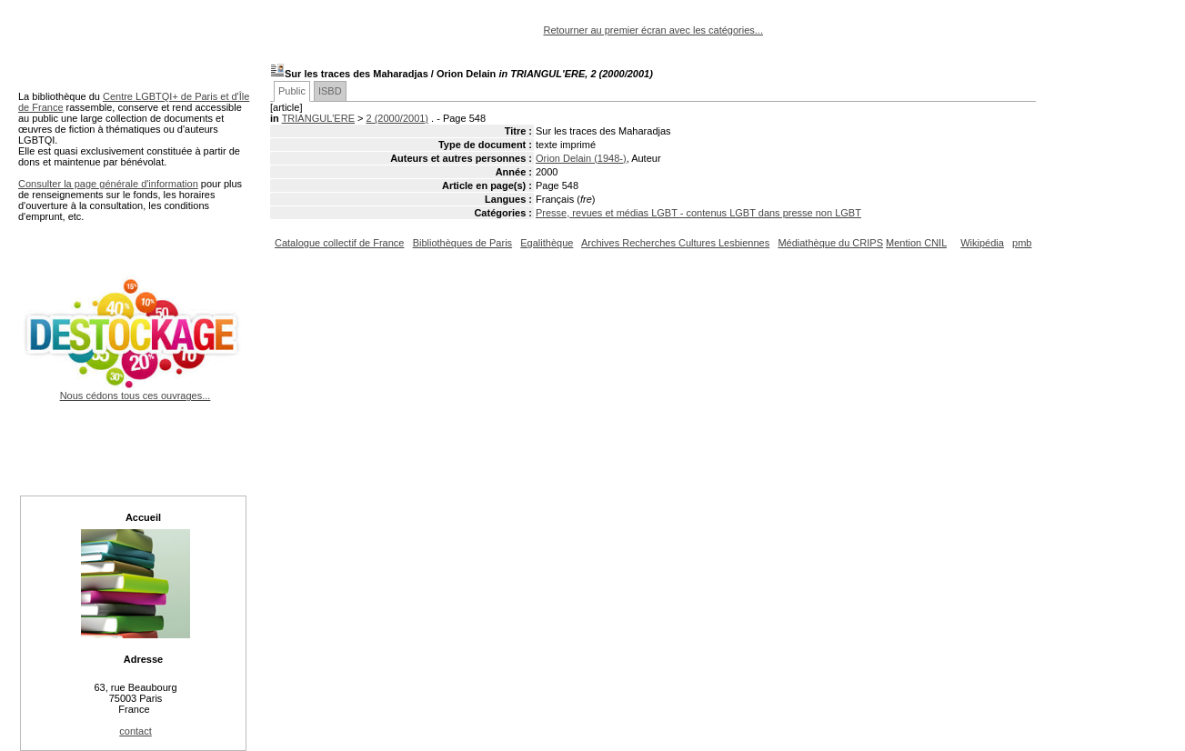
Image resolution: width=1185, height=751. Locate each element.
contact (135, 731)
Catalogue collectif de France (339, 242)
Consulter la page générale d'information (108, 183)
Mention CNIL (916, 242)
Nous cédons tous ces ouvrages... (135, 390)
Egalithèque (546, 242)
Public (292, 90)
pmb (1021, 242)
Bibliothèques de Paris (462, 242)
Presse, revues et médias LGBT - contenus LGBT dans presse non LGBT (698, 212)
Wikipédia (982, 242)
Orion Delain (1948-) (581, 158)
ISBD (330, 90)
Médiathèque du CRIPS (830, 242)
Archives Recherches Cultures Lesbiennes (675, 242)
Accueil (143, 517)
